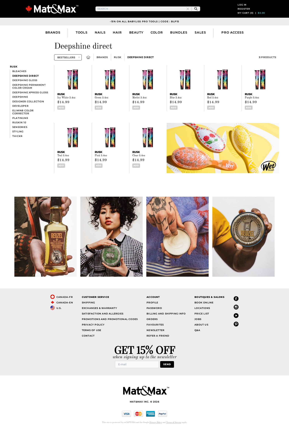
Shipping (88, 314)
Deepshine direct (140, 69)
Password (154, 320)
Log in (242, 10)
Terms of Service (173, 434)
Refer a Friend (158, 347)
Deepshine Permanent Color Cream (29, 98)
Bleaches (19, 83)
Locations (202, 320)
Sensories (19, 139)
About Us (201, 336)
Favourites (155, 336)
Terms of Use (91, 342)
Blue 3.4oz (176, 109)
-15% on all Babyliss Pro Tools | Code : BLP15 (144, 33)
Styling (17, 143)
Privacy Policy (93, 336)
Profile (152, 314)
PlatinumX (20, 129)
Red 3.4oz (212, 109)
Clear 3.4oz (138, 167)
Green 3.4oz (101, 109)
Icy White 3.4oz (66, 109)
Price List (201, 325)
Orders (152, 331)
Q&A (197, 342)
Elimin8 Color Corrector (23, 124)
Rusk (117, 69)
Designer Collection (28, 113)
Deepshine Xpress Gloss (30, 104)
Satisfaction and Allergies (102, 325)
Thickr (17, 148)
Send (167, 376)
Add (61, 119)
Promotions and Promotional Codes (110, 331)
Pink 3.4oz (101, 167)
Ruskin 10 (19, 134)
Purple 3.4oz (252, 109)
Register (244, 14)
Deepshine (20, 108)
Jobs (197, 331)
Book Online (203, 314)
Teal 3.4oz (63, 167)
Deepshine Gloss (24, 92)
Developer (20, 117)
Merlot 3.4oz (139, 109)
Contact (88, 347)
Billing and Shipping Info (166, 325)
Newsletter (155, 342)
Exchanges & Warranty (99, 320)
